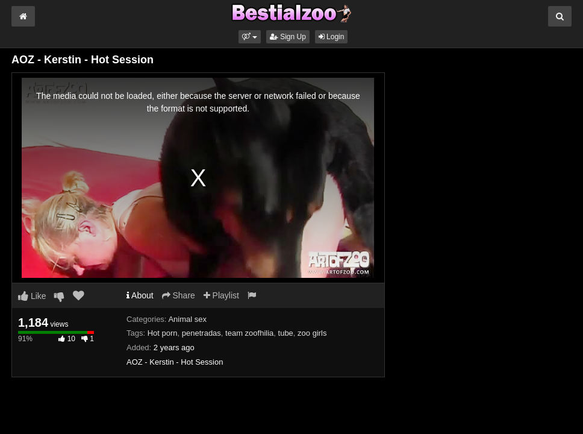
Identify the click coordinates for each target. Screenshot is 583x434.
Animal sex (187, 319)
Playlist (221, 295)
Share (178, 295)
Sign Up (288, 37)
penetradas (201, 333)
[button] (249, 36)
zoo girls (312, 333)
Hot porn (163, 333)
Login (331, 37)
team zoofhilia (249, 333)
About (140, 295)
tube (285, 333)
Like (32, 296)
